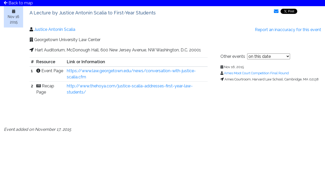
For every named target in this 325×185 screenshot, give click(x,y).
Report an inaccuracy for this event (288, 29)
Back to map (18, 3)
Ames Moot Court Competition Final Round (256, 73)
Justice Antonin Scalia (54, 29)
